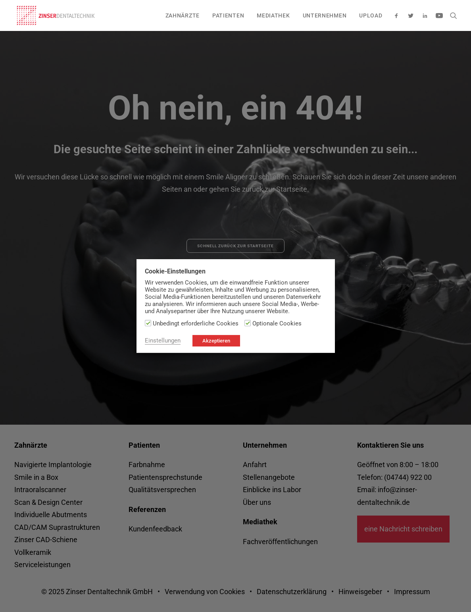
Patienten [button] (228, 15)
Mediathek (273, 15)
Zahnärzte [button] (182, 15)
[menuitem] (182, 15)
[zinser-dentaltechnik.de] (56, 15)
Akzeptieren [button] (216, 341)
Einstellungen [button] (163, 340)
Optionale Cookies (277, 323)
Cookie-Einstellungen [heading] (175, 271)
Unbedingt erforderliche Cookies (195, 323)
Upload (370, 15)
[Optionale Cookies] (247, 323)
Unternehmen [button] (325, 15)
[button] (398, 15)
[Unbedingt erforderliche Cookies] (148, 323)
